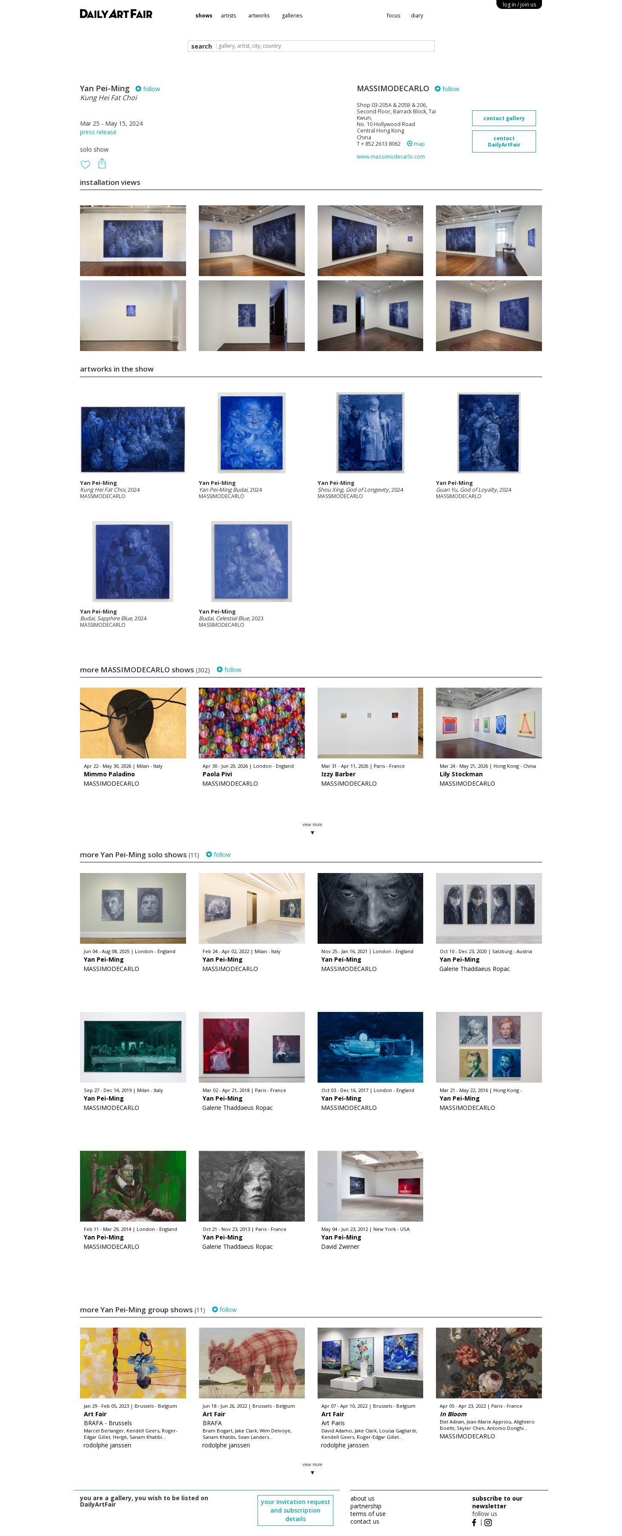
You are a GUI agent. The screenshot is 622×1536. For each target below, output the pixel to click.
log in (519, 4)
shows (203, 15)
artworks (258, 15)
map (416, 143)
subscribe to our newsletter (497, 1502)
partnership (365, 1506)
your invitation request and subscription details (295, 1510)
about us (362, 1498)
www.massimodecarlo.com (391, 156)
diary (417, 15)
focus (393, 15)
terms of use (368, 1514)
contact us (364, 1521)
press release (98, 132)
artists (228, 15)
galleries (292, 15)
